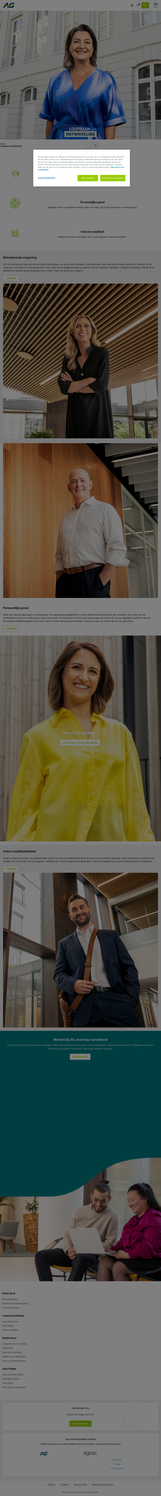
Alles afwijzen (87, 178)
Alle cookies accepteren (113, 178)
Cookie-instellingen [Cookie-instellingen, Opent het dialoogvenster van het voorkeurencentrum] (46, 178)
